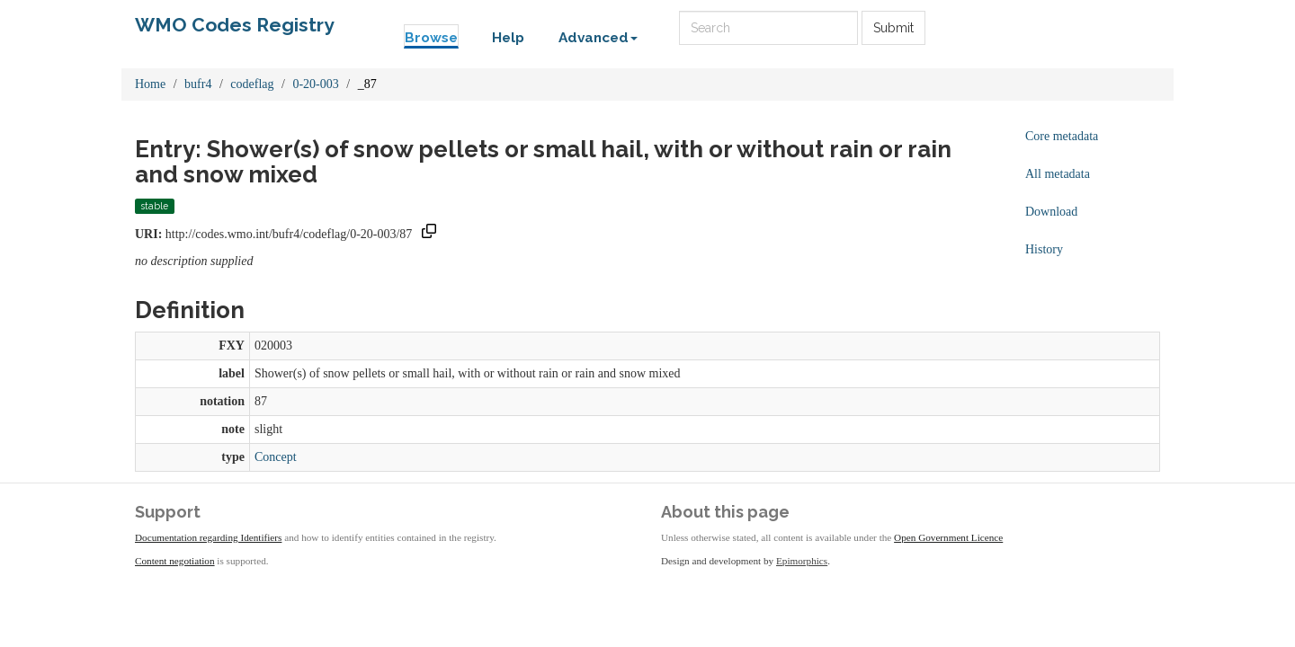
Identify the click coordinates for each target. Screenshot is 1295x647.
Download (1051, 211)
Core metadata (1061, 136)
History (1044, 249)
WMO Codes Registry (235, 24)
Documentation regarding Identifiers (208, 537)
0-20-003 (315, 84)
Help (508, 38)
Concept (276, 457)
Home (150, 84)
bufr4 (197, 84)
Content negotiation (175, 560)
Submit (893, 28)
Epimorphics (801, 560)
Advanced (598, 38)
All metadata (1057, 174)
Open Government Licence (948, 537)
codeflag (251, 84)
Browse (431, 38)
